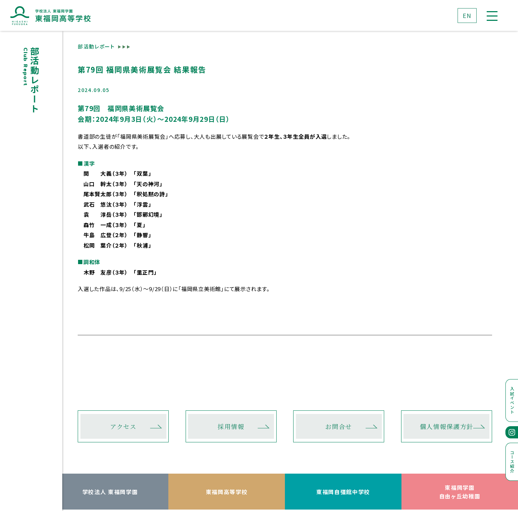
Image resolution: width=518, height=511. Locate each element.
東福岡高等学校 (227, 492)
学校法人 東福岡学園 (110, 492)
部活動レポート (96, 46)
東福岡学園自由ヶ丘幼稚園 (460, 491)
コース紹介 (512, 461)
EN (467, 15)
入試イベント (512, 400)
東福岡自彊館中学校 (343, 492)
